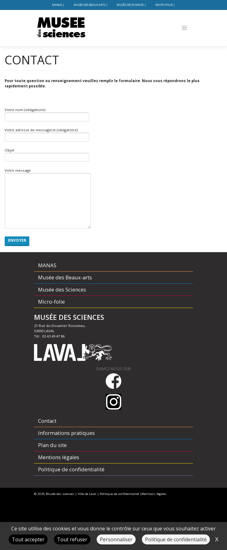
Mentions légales (58, 457)
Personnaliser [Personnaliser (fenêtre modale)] (116, 539)
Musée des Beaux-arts (89, 5)
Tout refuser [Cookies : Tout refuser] (72, 539)
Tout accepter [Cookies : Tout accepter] (28, 539)
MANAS (57, 5)
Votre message (48, 198)
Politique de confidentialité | (121, 494)
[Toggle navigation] (184, 28)
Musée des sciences (60, 494)
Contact (47, 420)
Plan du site (52, 445)
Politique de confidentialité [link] (176, 539)
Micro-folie (164, 5)
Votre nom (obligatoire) (47, 114)
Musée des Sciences (130, 5)
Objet (47, 155)
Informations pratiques (66, 432)
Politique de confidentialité (71, 469)
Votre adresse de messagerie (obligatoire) (47, 135)
